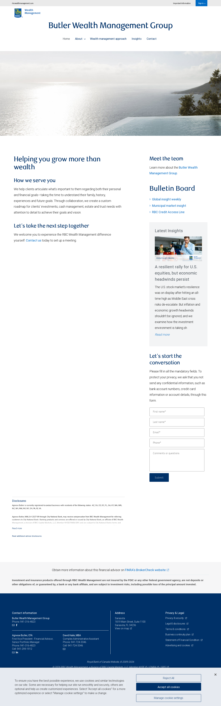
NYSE (141, 667)
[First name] (176, 412)
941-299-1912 (24, 648)
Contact (152, 38)
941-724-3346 (78, 642)
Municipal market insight (169, 206)
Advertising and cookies (177, 645)
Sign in (201, 3)
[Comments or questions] (176, 460)
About (80, 38)
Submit (159, 477)
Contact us (33, 240)
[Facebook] (17, 625)
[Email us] (13, 625)
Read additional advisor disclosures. (27, 536)
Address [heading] (120, 613)
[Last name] (176, 422)
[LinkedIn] (17, 652)
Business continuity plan (178, 634)
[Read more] (17, 528)
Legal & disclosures (175, 623)
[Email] (176, 432)
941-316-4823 (27, 645)
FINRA (152, 667)
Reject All (168, 678)
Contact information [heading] (24, 613)
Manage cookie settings (168, 698)
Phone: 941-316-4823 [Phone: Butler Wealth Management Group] (23, 621)
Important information (182, 3)
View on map (122, 628)
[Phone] (176, 443)
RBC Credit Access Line (168, 212)
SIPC (163, 667)
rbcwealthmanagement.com (23, 3)
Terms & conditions (175, 629)
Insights (137, 38)
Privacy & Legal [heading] (174, 613)
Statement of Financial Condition (182, 640)
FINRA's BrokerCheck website (145, 570)
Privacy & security (174, 618)
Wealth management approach (108, 38)
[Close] (215, 674)
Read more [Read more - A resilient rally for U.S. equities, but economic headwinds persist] (162, 335)
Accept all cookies (169, 687)
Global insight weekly (166, 199)
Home (66, 38)
